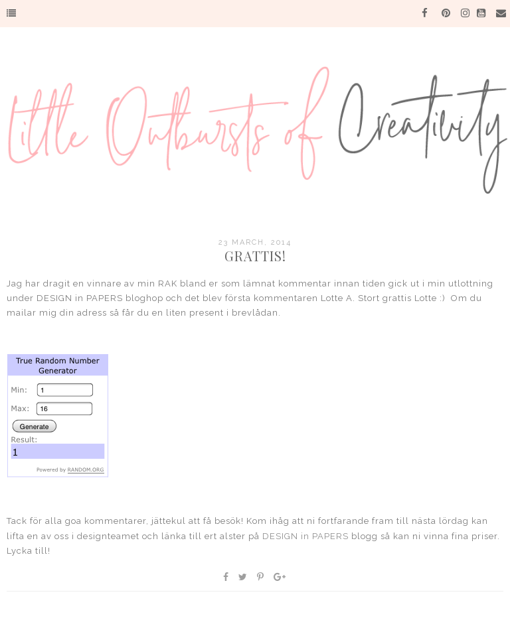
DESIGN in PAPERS (305, 536)
